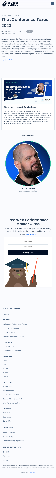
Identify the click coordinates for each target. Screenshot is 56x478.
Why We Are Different (12, 308)
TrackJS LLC (32, 472)
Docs (5, 360)
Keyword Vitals (8, 391)
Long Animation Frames (12, 350)
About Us (6, 413)
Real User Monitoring (11, 328)
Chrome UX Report (10, 346)
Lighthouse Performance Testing (15, 324)
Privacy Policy (8, 436)
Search (5, 377)
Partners (6, 368)
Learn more (31, 234)
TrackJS (6, 452)
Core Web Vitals (9, 332)
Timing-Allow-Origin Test (12, 399)
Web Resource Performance (13, 336)
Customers (7, 417)
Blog (4, 364)
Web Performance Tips (11, 403)
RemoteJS (6, 456)
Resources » (7, 16)
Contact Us (7, 421)
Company (7, 408)
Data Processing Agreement (13, 441)
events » (17, 16)
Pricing (6, 314)
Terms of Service (9, 432)
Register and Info (8, 60)
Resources (7, 356)
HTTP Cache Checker (11, 395)
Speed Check (8, 386)
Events (5, 372)
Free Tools (7, 382)
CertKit (5, 460)
